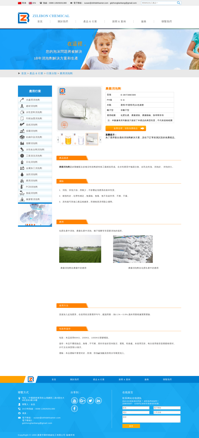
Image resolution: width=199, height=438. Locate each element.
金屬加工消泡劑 (30, 168)
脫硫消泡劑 (28, 192)
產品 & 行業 (90, 21)
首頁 (40, 21)
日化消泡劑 (28, 161)
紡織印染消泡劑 (30, 136)
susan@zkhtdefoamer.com (96, 3)
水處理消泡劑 (29, 99)
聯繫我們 (167, 21)
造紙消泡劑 (28, 124)
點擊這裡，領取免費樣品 (126, 128)
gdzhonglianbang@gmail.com (123, 3)
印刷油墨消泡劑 (30, 118)
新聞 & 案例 (119, 21)
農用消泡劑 (66, 73)
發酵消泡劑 (28, 143)
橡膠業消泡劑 (29, 199)
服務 (143, 21)
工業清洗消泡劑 (30, 155)
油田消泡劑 (28, 174)
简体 (22, 3)
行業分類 (51, 73)
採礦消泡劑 (28, 130)
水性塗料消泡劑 (30, 112)
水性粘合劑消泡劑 (31, 149)
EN (32, 3)
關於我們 (63, 21)
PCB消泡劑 (28, 186)
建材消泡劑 (28, 105)
